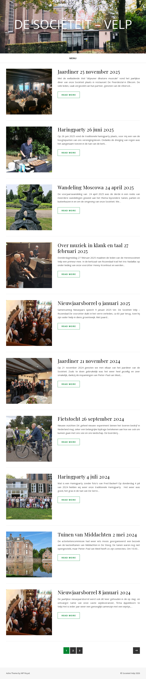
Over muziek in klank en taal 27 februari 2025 (93, 248)
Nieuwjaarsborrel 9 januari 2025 (94, 303)
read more (69, 94)
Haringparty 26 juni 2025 (86, 129)
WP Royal (25, 673)
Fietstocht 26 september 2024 (91, 418)
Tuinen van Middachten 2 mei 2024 (97, 534)
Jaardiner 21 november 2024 (89, 361)
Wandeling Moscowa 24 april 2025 (96, 187)
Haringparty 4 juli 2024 (84, 476)
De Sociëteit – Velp (73, 24)
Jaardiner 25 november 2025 (89, 71)
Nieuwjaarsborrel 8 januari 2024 (94, 592)
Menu (73, 58)
